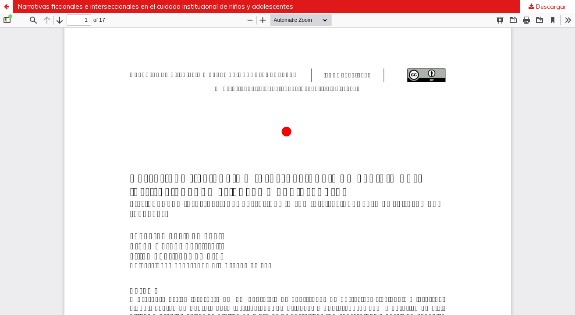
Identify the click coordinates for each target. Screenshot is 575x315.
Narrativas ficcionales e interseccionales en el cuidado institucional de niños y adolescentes (155, 6)
